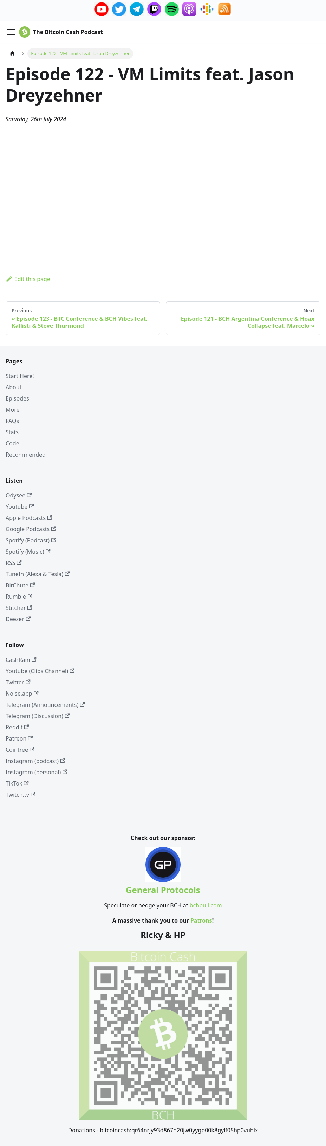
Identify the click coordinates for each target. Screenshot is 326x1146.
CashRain (21, 660)
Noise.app (22, 693)
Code (12, 443)
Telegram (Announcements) (45, 705)
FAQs (12, 421)
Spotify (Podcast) (31, 540)
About (13, 387)
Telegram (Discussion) (38, 716)
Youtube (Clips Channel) (40, 671)
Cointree (20, 750)
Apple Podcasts (29, 518)
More (13, 410)
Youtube (20, 506)
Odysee (19, 495)
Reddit (17, 727)
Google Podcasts (31, 529)
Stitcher (19, 608)
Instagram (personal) (36, 772)
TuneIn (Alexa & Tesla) (38, 574)
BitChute (20, 585)
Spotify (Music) (28, 551)
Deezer (18, 619)
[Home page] (12, 53)
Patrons (201, 920)
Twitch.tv (20, 795)
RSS (14, 563)
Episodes (17, 398)
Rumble (19, 596)
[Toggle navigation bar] (11, 32)
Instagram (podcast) (35, 761)
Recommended (26, 454)
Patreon (19, 738)
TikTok (17, 783)
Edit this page (28, 279)
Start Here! (20, 376)
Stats (12, 432)
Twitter (18, 682)
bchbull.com (206, 905)
